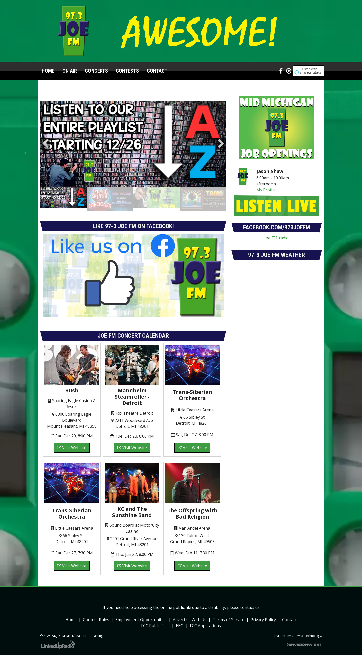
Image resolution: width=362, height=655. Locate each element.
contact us (250, 607)
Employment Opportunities (141, 619)
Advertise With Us (189, 619)
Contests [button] (127, 71)
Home (48, 71)
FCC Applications (205, 625)
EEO (180, 625)
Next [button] (221, 144)
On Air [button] (69, 71)
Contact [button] (157, 71)
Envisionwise (295, 636)
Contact (289, 619)
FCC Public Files (155, 625)
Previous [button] (45, 144)
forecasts (276, 317)
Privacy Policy (263, 619)
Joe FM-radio (276, 238)
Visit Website (71, 448)
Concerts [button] (96, 71)
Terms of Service (228, 619)
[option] (133, 144)
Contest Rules (96, 619)
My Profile (266, 190)
